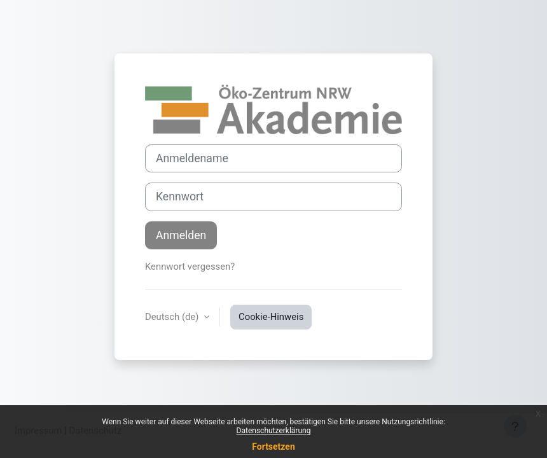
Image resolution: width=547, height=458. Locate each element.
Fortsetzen (273, 446)
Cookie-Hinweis (271, 317)
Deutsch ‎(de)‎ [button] (173, 317)
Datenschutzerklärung (274, 430)
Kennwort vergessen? (190, 266)
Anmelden (181, 235)
